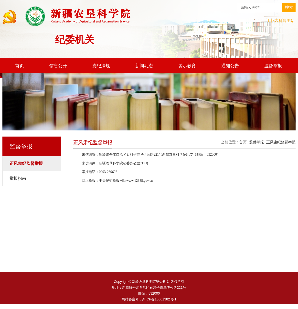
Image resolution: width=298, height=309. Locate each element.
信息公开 (58, 65)
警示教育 (187, 65)
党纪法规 (101, 65)
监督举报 (273, 65)
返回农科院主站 (280, 21)
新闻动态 (144, 65)
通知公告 (230, 65)
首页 (19, 65)
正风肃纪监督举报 (281, 142)
